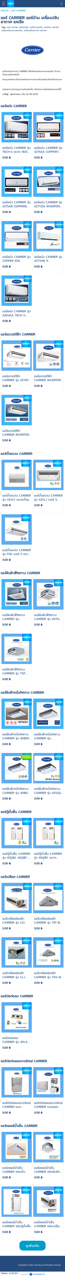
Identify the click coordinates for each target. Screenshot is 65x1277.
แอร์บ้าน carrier (51, 27)
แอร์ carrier (12, 27)
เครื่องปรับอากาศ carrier (35, 30)
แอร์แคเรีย (23, 27)
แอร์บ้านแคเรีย (36, 27)
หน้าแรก (4, 10)
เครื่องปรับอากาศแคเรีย (11, 30)
